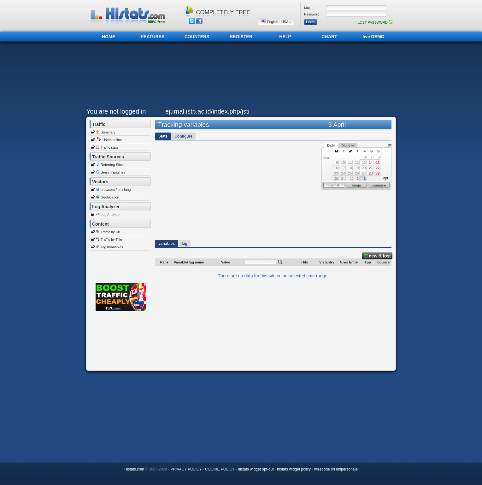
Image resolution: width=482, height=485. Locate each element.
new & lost (377, 255)
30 (336, 178)
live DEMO (373, 36)
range (356, 185)
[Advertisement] (239, 76)
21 (371, 168)
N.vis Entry (349, 262)
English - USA (276, 22)
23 (336, 173)
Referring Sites (112, 165)
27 (364, 173)
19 (357, 168)
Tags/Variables (112, 247)
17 (343, 168)
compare (379, 185)
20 (364, 168)
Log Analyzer (111, 214)
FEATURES (152, 36)
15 (377, 162)
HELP (285, 36)
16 (336, 168)
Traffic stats (109, 147)
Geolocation (110, 197)
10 (343, 162)
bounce (383, 262)
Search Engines (113, 172)
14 (371, 162)
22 (377, 168)
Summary (108, 132)
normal (333, 185)
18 (350, 168)
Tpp (368, 262)
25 (350, 173)
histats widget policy (294, 469)
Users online (112, 140)
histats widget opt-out (255, 469)
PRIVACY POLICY (186, 469)
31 (343, 178)
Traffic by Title (111, 239)
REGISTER (241, 36)
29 (377, 173)
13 (364, 162)
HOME (108, 36)
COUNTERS (197, 36)
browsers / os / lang (116, 190)
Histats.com (134, 469)
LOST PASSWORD (375, 22)
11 (350, 162)
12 (357, 162)
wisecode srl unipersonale (336, 469)
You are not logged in (116, 111)
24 (343, 173)
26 (357, 173)
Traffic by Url (110, 232)
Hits (305, 262)
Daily (331, 145)
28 (371, 173)
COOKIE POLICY (220, 469)
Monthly (348, 145)
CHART (329, 36)
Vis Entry (326, 262)
